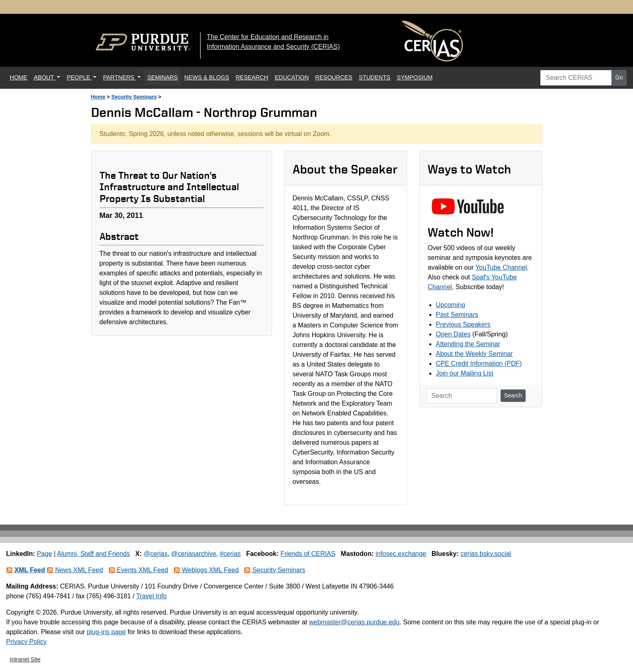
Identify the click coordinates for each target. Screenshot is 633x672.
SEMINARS (162, 77)
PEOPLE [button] (79, 77)
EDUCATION (292, 77)
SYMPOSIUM (415, 77)
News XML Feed (75, 570)
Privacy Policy (26, 641)
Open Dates (453, 334)
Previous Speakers (463, 324)
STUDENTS (375, 77)
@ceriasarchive (193, 553)
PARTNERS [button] (119, 77)
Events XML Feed (138, 570)
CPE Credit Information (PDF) (479, 363)
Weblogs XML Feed (206, 570)
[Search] (461, 396)
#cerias (230, 553)
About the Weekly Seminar (474, 353)
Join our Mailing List (464, 373)
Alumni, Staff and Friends (93, 553)
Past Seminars (457, 314)
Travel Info (151, 596)
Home (98, 97)
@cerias (155, 553)
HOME (20, 77)
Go (619, 77)
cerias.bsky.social (486, 553)
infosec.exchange (401, 553)
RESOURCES (333, 77)
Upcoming (450, 304)
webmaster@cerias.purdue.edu (354, 622)
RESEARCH (252, 77)
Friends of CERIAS (308, 553)
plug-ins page (106, 631)
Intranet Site (25, 659)
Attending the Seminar (468, 343)
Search (513, 395)
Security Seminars (134, 97)
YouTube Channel (501, 267)
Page (44, 553)
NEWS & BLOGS (206, 77)
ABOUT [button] (44, 77)
